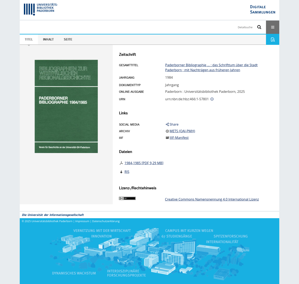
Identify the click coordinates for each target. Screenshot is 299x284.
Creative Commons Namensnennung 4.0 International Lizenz (212, 199)
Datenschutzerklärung (106, 221)
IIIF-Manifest (179, 137)
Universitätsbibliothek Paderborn (52, 221)
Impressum (82, 221)
